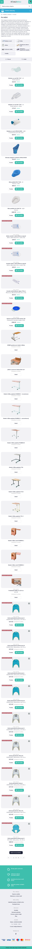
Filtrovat (8, 59)
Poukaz (11, 85)
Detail (16, 350)
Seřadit (24, 59)
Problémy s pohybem (7, 14)
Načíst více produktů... (16, 852)
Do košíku (19, 85)
